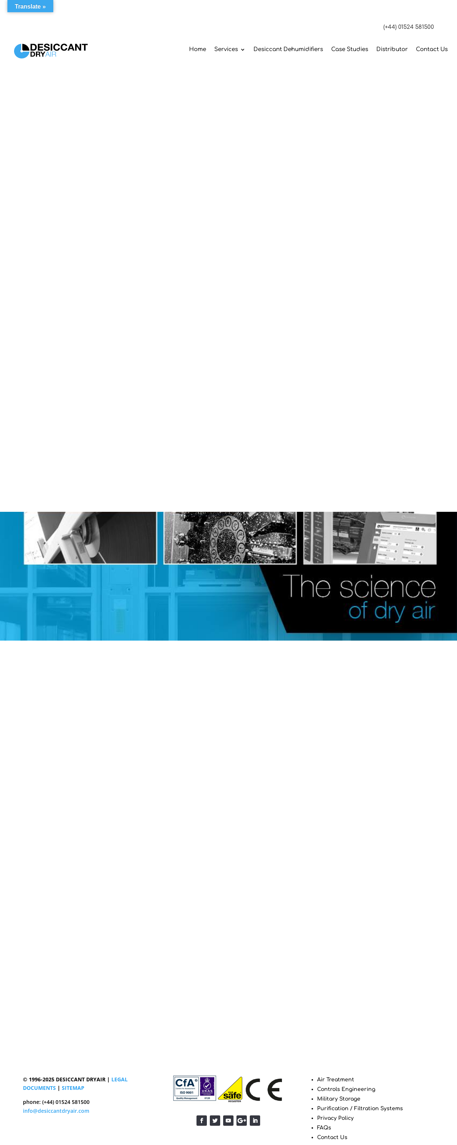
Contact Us (432, 49)
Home (197, 49)
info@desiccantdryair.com (56, 1110)
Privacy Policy (335, 1118)
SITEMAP (73, 1087)
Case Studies (349, 49)
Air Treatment (335, 1079)
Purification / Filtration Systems (360, 1108)
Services (226, 49)
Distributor (392, 49)
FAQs (324, 1128)
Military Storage (338, 1099)
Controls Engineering (346, 1089)
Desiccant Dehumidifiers (288, 49)
